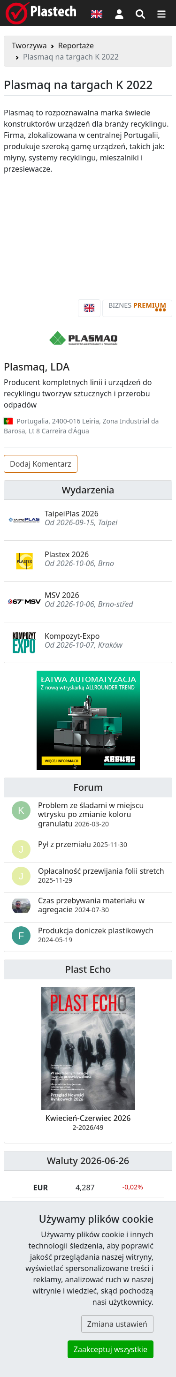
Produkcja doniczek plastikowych (95, 934)
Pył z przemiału (82, 844)
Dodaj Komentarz (40, 464)
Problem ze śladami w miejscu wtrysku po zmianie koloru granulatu (91, 814)
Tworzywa (29, 45)
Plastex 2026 (67, 554)
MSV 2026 (62, 595)
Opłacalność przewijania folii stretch (101, 875)
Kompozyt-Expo (72, 636)
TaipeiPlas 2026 (72, 513)
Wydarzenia (87, 490)
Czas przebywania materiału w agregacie (91, 905)
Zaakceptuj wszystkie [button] (110, 1349)
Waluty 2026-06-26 (88, 1160)
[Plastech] (41, 13)
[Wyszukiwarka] (140, 13)
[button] (119, 13)
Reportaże (76, 45)
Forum (88, 787)
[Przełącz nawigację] (161, 13)
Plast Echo (88, 969)
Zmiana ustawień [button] (117, 1324)
